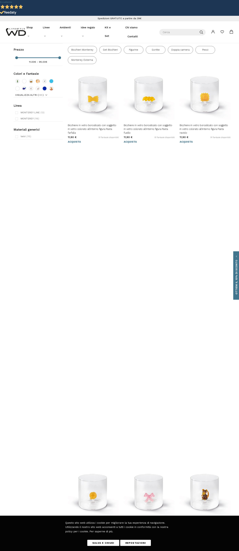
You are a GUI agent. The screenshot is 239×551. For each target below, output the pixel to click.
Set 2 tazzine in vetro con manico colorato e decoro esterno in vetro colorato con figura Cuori (205, 382)
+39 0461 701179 (32, 479)
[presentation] (152, 494)
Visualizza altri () (29, 112)
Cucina (78, 470)
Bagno (78, 498)
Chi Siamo (108, 508)
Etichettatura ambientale (115, 498)
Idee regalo (88, 27)
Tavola (78, 475)
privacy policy (167, 486)
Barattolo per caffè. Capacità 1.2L (142, 378)
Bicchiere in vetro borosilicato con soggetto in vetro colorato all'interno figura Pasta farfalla (92, 147)
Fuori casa (80, 484)
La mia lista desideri (222, 28)
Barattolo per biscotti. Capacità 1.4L (87, 378)
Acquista (74, 160)
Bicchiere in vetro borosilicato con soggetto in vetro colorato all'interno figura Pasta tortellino (92, 225)
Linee (48, 27)
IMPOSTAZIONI (135, 542)
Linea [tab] (18, 123)
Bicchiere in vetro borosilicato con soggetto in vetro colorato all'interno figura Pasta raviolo (204, 147)
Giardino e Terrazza (84, 494)
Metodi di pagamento (113, 479)
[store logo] (16, 27)
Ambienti (66, 27)
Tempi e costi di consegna (116, 475)
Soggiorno (79, 479)
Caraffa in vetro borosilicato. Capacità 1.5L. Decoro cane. (147, 302)
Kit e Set (109, 27)
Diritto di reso (110, 484)
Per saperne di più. (101, 531)
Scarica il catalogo (112, 503)
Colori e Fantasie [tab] (26, 91)
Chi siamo (129, 27)
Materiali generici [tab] (27, 147)
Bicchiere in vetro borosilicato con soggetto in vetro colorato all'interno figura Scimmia (204, 223)
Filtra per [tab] (20, 57)
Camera (79, 489)
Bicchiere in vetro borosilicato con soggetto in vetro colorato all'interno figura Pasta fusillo (148, 147)
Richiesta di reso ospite (114, 494)
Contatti (148, 27)
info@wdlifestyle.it (36, 475)
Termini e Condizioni (113, 470)
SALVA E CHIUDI (103, 542)
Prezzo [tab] (19, 67)
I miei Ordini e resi (113, 489)
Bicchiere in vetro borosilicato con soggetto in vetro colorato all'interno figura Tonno (92, 302)
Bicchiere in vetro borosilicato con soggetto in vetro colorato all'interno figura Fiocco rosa (148, 225)
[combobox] (182, 28)
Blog (77, 503)
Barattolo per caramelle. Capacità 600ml (202, 300)
